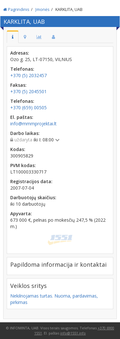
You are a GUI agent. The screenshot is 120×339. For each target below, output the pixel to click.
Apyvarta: (21, 213)
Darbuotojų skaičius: (33, 197)
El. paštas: (21, 117)
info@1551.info (73, 333)
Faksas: (18, 85)
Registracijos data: (31, 181)
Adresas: (19, 53)
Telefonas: (22, 69)
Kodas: (17, 149)
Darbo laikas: (25, 133)
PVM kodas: (23, 165)
